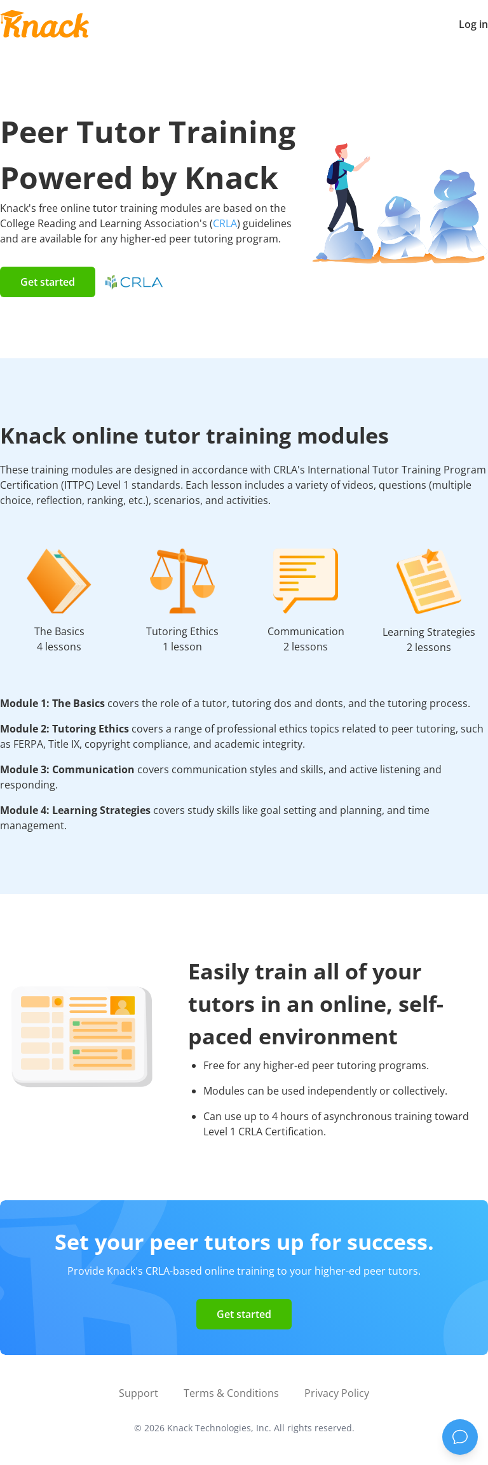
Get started (47, 282)
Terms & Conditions (231, 1393)
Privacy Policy (336, 1393)
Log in (473, 24)
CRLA (225, 223)
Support (138, 1393)
